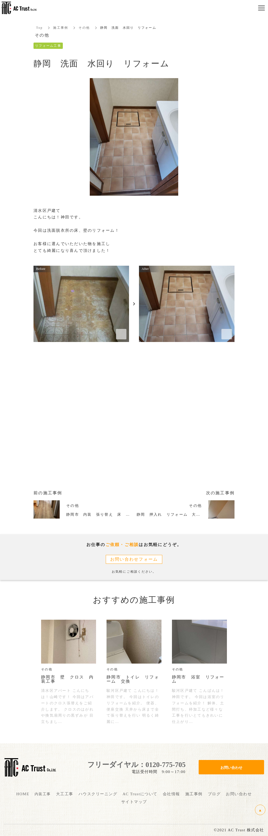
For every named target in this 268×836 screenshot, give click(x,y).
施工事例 (60, 28)
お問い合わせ (231, 767)
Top (39, 28)
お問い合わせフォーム (134, 559)
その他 (84, 28)
